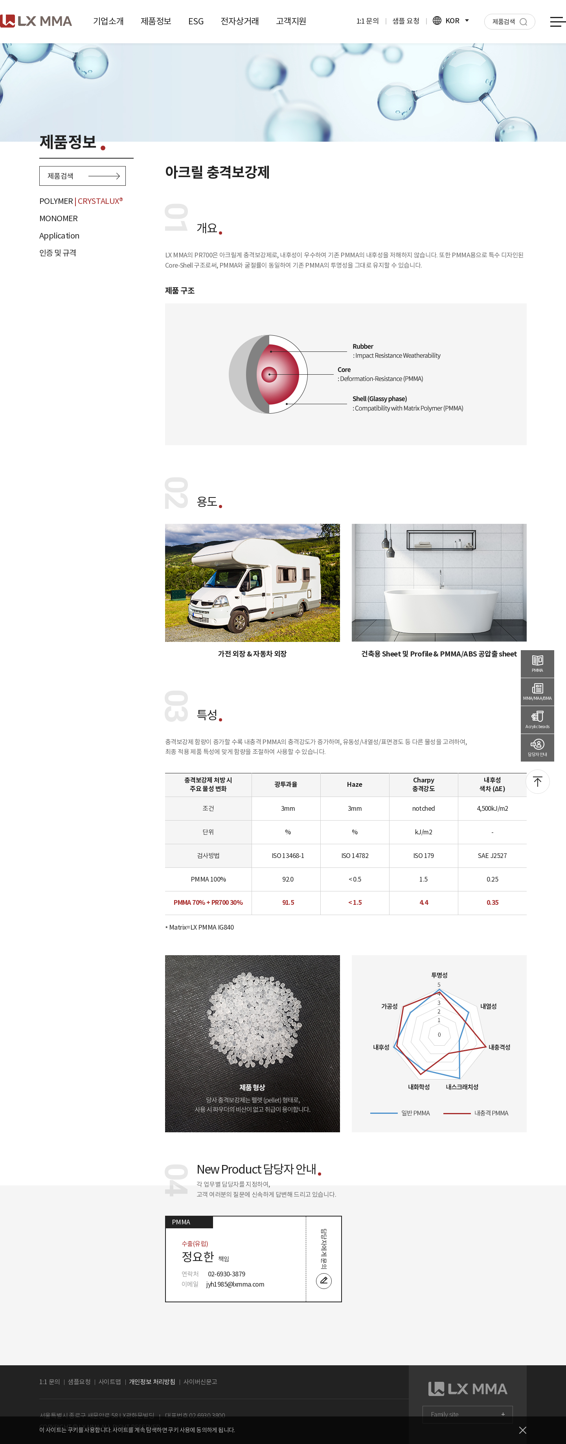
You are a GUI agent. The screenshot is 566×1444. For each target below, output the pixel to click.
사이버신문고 (200, 1382)
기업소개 (108, 21)
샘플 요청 (405, 21)
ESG (196, 21)
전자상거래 (240, 21)
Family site (444, 1414)
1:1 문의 (367, 21)
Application (59, 236)
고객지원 (291, 21)
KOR (451, 20)
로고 (36, 21)
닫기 (523, 1430)
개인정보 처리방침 (152, 1382)
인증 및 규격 (57, 253)
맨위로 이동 (537, 782)
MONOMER (58, 218)
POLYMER (81, 201)
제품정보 (156, 21)
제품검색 (84, 176)
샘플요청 (79, 1382)
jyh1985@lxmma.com (235, 1284)
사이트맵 (109, 1382)
